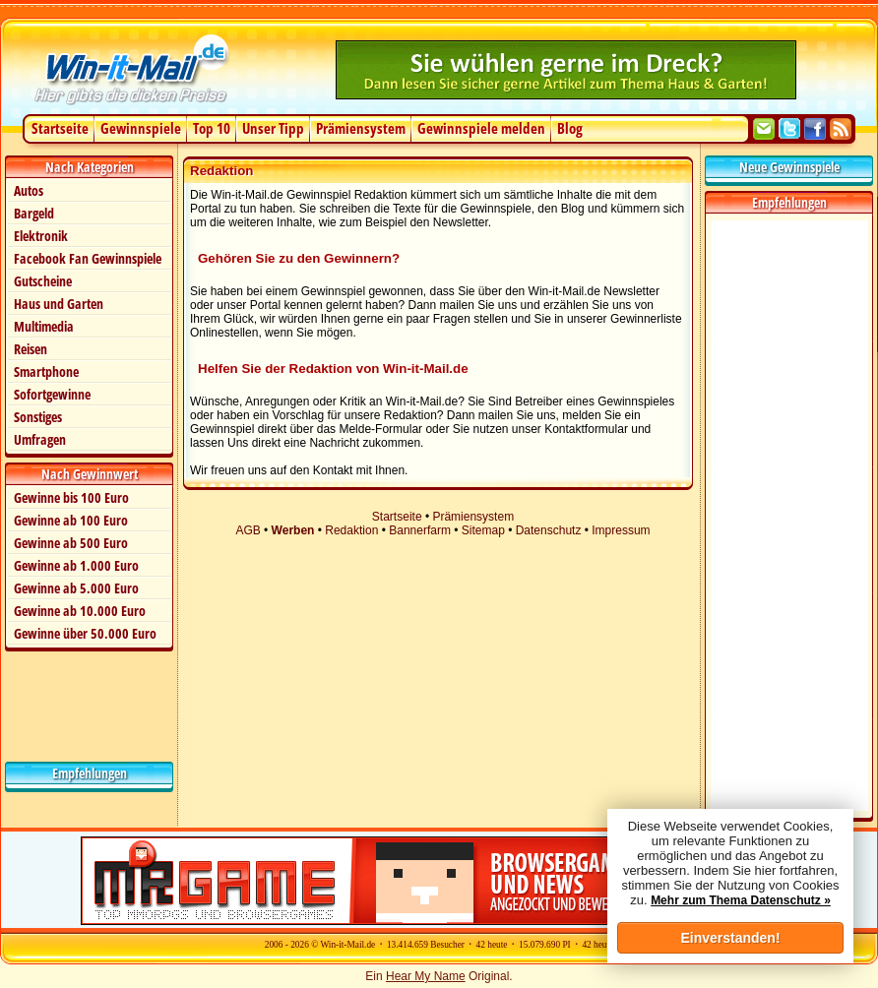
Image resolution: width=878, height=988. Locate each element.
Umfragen (40, 439)
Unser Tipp (273, 128)
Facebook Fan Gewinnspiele (87, 258)
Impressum (621, 530)
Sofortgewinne (52, 394)
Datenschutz (549, 530)
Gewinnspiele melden (481, 128)
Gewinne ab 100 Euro (71, 520)
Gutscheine (43, 281)
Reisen (30, 349)
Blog (570, 128)
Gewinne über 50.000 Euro (85, 633)
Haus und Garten (58, 303)
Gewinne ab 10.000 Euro (80, 610)
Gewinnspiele (140, 128)
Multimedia (44, 326)
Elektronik (41, 235)
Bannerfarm (420, 530)
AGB (247, 530)
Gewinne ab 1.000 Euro (76, 565)
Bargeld (34, 213)
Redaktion (351, 530)
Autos (28, 190)
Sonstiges (38, 416)
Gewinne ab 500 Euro (71, 542)
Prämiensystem (361, 128)
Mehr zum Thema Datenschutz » (741, 900)
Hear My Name (426, 976)
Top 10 (211, 128)
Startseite (60, 128)
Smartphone (46, 371)
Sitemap (483, 530)
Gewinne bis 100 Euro (71, 497)
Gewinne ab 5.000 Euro (76, 588)
